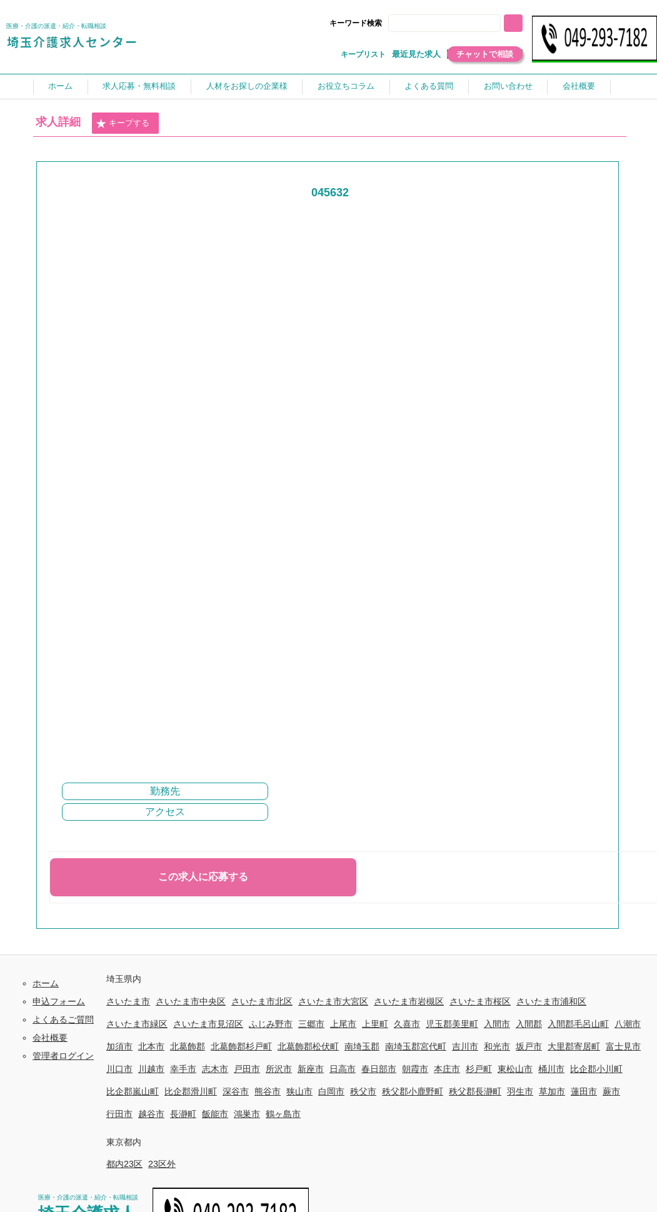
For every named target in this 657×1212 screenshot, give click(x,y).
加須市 (119, 1046)
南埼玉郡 (361, 1046)
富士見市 (623, 1046)
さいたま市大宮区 (333, 1001)
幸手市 (183, 1069)
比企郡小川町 (596, 1069)
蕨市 (611, 1091)
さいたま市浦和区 (551, 1001)
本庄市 (447, 1069)
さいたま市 (128, 1001)
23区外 (162, 1164)
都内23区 (124, 1164)
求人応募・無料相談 (139, 86)
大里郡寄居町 (574, 1046)
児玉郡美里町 (452, 1024)
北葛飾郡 (187, 1046)
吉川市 (465, 1046)
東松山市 (515, 1069)
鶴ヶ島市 (283, 1114)
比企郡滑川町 (190, 1091)
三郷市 (311, 1024)
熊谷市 (267, 1091)
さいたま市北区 (262, 1001)
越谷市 (151, 1114)
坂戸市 (529, 1046)
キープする (122, 123)
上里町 (375, 1024)
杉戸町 (479, 1069)
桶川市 (551, 1069)
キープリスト (363, 54)
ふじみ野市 (271, 1024)
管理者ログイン (63, 1056)
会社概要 (579, 86)
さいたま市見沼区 (208, 1024)
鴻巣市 (247, 1114)
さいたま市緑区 (137, 1024)
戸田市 (247, 1069)
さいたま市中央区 (191, 1001)
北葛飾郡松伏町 (308, 1046)
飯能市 (215, 1114)
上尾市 (343, 1024)
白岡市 (331, 1091)
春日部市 (378, 1069)
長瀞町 (183, 1114)
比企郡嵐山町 (132, 1091)
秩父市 (363, 1091)
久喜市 (407, 1024)
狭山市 (299, 1091)
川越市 (151, 1069)
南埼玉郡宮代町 (415, 1046)
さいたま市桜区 (480, 1001)
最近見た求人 (416, 54)
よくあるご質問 (63, 1019)
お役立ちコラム (346, 86)
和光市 (497, 1046)
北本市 (151, 1046)
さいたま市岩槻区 (409, 1001)
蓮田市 (584, 1091)
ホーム (60, 86)
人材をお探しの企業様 (247, 86)
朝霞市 (415, 1069)
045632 (330, 192)
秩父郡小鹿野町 (412, 1091)
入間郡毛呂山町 (578, 1024)
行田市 (119, 1114)
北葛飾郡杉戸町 (241, 1046)
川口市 (119, 1069)
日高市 (342, 1069)
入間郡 (529, 1024)
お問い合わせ (508, 86)
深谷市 (236, 1091)
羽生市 (520, 1091)
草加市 (552, 1091)
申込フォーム (59, 1001)
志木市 (215, 1069)
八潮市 (627, 1024)
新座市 (311, 1069)
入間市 (497, 1024)
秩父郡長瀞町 (475, 1091)
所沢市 (279, 1069)
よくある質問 (428, 86)
